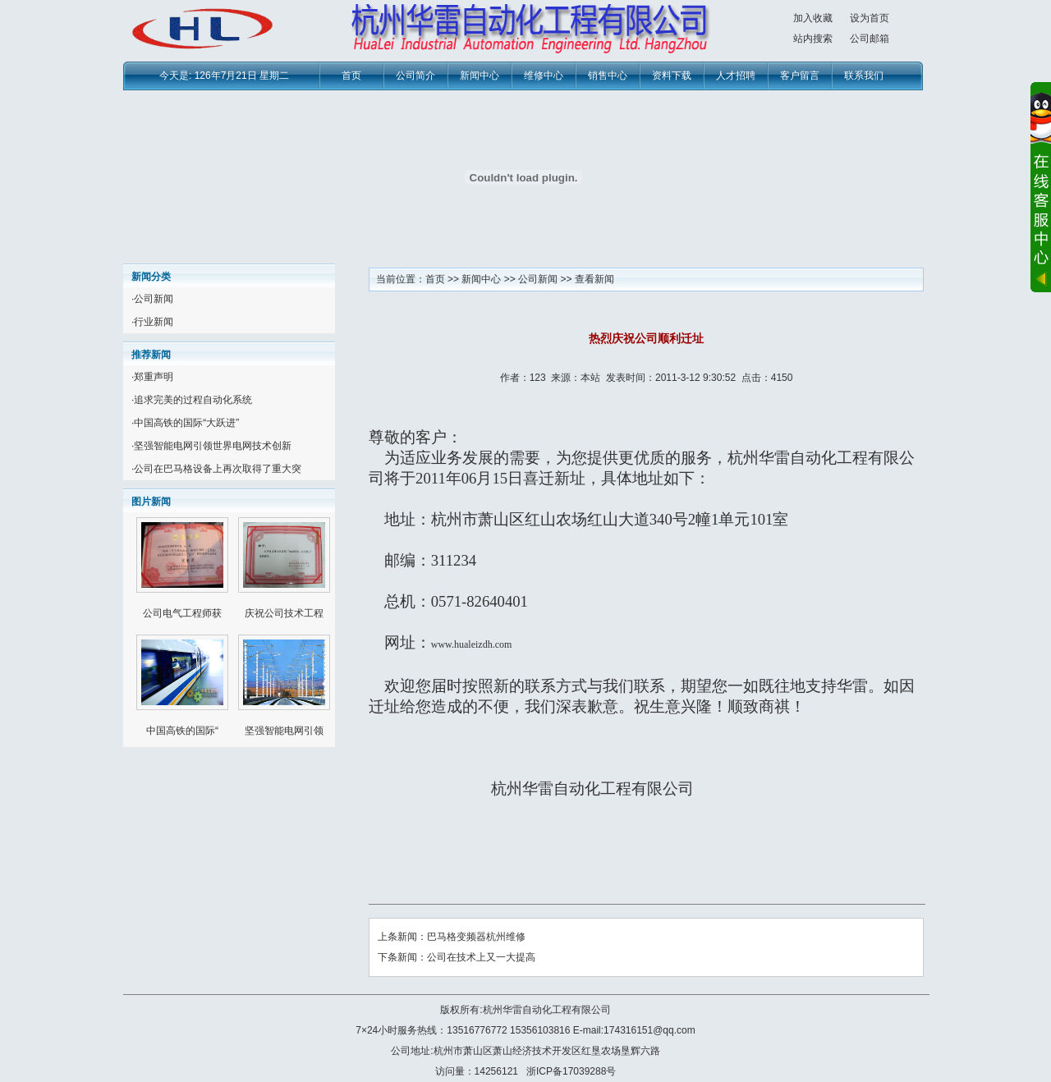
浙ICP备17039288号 (571, 1071)
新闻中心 (479, 75)
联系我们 (863, 75)
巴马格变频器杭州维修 (476, 936)
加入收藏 (813, 18)
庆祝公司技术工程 (284, 613)
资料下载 (671, 75)
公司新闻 (153, 299)
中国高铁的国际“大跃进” (186, 423)
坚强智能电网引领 (284, 730)
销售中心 (607, 75)
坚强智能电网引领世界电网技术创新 (212, 446)
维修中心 (543, 75)
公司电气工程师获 (182, 613)
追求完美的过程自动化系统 (193, 400)
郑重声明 (153, 377)
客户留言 (799, 75)
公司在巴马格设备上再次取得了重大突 (217, 469)
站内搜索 (813, 38)
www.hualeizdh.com (471, 644)
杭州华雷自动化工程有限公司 (547, 1010)
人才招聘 (735, 75)
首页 (351, 75)
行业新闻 (153, 322)
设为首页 (869, 18)
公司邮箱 (869, 38)
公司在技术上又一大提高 (481, 957)
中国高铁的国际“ (182, 730)
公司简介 (415, 75)
